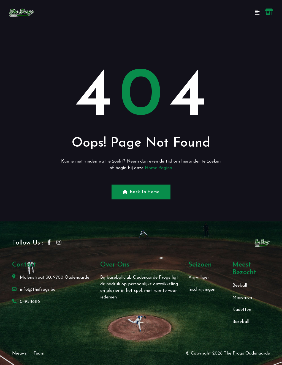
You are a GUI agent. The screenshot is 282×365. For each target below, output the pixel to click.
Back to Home (141, 192)
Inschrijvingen (201, 289)
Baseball (240, 322)
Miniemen (242, 297)
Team (39, 353)
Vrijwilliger (198, 277)
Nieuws (19, 353)
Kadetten (241, 310)
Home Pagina (158, 168)
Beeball (239, 285)
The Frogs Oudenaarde (247, 353)
